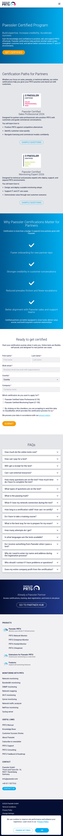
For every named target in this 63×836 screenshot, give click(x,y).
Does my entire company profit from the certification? (29, 569)
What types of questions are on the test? (23, 489)
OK (42, 830)
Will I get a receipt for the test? (18, 466)
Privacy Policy (7, 810)
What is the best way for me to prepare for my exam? (29, 523)
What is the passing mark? (17, 496)
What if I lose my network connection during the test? (29, 502)
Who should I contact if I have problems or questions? (29, 562)
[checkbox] (30, 400)
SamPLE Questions (31, 142)
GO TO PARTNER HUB (31, 605)
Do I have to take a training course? (20, 516)
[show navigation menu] (59, 3)
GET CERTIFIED (13, 52)
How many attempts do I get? (18, 530)
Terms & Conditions (9, 807)
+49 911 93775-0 (9, 783)
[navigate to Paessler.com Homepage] (8, 4)
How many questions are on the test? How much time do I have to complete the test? (29, 480)
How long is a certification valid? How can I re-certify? (29, 509)
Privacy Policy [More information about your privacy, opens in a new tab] (43, 822)
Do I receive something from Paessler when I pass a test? (28, 545)
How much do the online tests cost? (21, 452)
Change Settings (8, 813)
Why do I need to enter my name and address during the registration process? (28, 554)
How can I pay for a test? (16, 459)
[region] (31, 825)
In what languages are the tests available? (24, 537)
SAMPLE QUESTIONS (31, 202)
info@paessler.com (10, 779)
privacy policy (44, 415)
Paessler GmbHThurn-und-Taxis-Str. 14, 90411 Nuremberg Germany (12, 770)
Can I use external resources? (18, 473)
